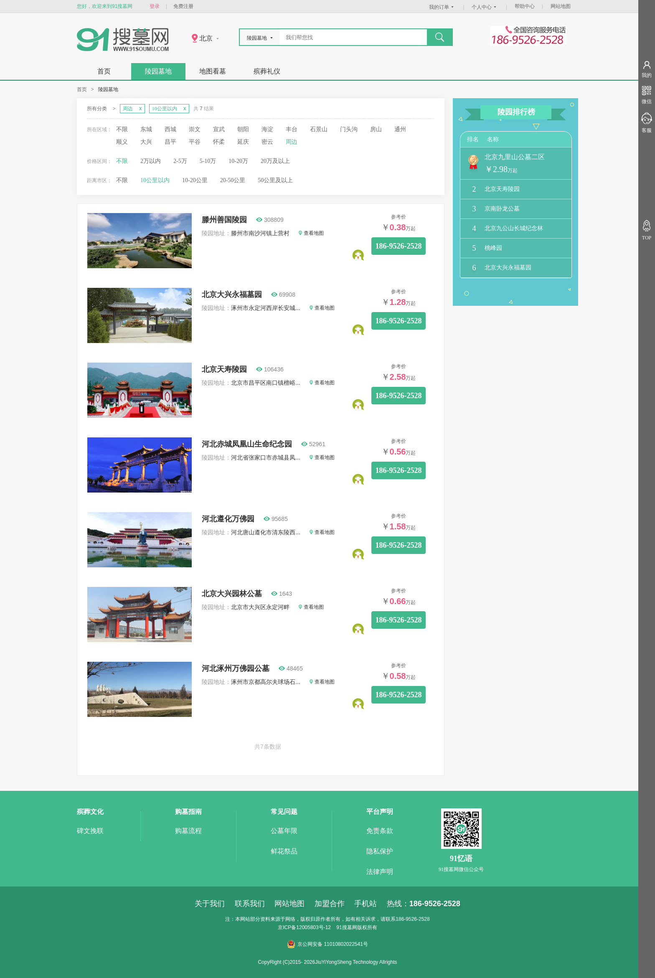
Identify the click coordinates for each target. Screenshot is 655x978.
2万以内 (150, 161)
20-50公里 (233, 180)
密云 (267, 142)
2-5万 (180, 161)
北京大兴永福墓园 (232, 294)
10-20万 (238, 161)
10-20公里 (195, 180)
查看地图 (311, 233)
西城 (170, 129)
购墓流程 (188, 830)
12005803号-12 (313, 927)
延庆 (243, 142)
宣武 (219, 129)
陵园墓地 (158, 71)
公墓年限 (284, 830)
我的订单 (442, 7)
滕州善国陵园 (224, 220)
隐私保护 (379, 851)
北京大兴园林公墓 (232, 593)
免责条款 (379, 830)
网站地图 (561, 6)
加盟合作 (330, 903)
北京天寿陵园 (224, 369)
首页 (104, 71)
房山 (376, 129)
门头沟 (349, 129)
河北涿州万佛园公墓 (235, 668)
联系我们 (250, 903)
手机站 (365, 903)
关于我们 (210, 903)
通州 (400, 129)
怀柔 (219, 142)
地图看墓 (212, 71)
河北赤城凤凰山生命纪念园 (247, 444)
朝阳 (243, 129)
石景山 (319, 129)
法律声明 (379, 871)
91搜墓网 (346, 927)
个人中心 (485, 7)
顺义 (122, 142)
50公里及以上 (275, 180)
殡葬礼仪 (267, 71)
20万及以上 (275, 161)
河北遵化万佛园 (228, 519)
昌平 (170, 142)
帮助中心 (525, 6)
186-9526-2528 (399, 246)
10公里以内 (155, 180)
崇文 (195, 129)
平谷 (195, 142)
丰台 (291, 129)
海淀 (267, 129)
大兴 (146, 142)
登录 (155, 6)
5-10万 (208, 161)
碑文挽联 (90, 830)
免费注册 (183, 6)
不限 (122, 129)
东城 (146, 129)
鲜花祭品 (284, 851)
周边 (291, 142)
